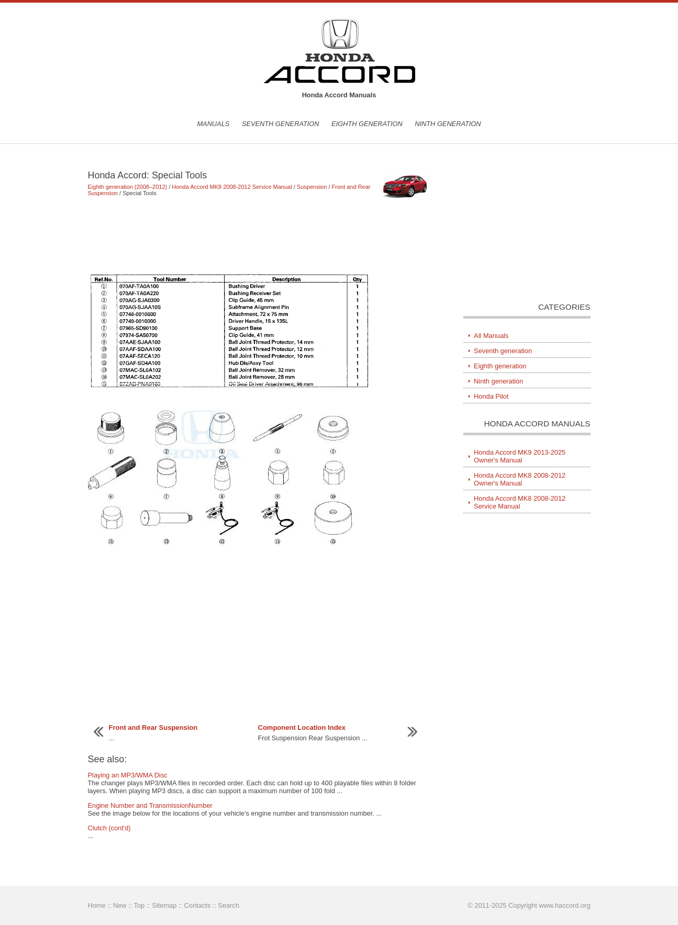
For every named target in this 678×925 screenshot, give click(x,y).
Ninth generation (448, 124)
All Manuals (491, 336)
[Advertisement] (260, 234)
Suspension (312, 187)
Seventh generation (280, 124)
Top (139, 905)
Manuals (213, 124)
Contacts (197, 905)
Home (97, 905)
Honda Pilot (491, 396)
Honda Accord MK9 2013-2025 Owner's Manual (519, 456)
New (120, 905)
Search (228, 905)
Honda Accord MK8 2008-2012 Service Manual (232, 187)
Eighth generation (367, 124)
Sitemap (164, 905)
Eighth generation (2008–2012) (128, 187)
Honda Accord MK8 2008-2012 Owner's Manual (519, 479)
